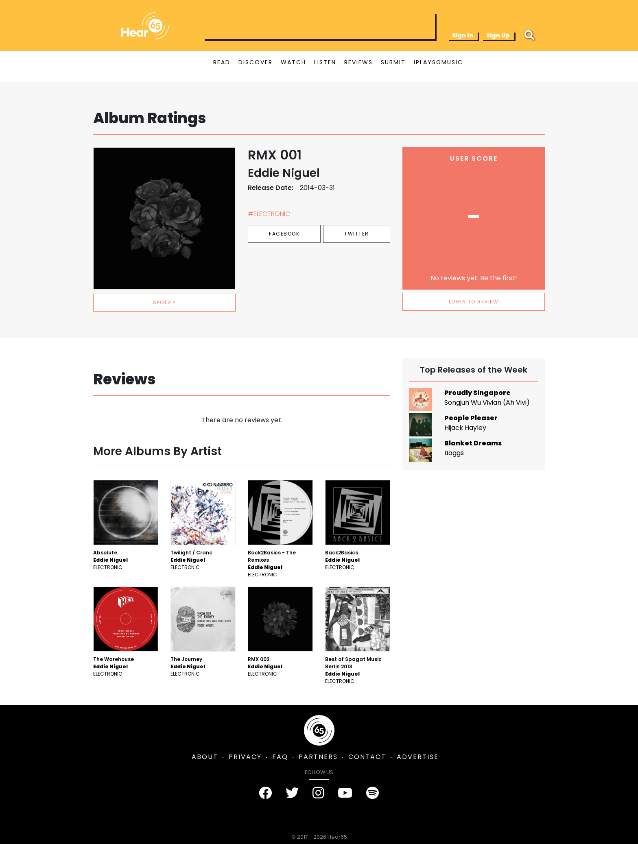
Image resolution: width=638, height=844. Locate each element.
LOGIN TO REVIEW (474, 301)
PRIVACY (245, 756)
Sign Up (498, 35)
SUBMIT (393, 62)
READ (221, 62)
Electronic (107, 567)
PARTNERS (318, 756)
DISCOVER (255, 62)
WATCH (293, 62)
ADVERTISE (418, 756)
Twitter (356, 233)
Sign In (462, 35)
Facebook (284, 233)
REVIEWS (358, 62)
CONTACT (367, 756)
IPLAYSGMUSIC (438, 62)
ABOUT (205, 756)
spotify (164, 302)
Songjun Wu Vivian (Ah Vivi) (487, 402)
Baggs (454, 453)
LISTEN (325, 62)
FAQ (280, 756)
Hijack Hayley (465, 427)
